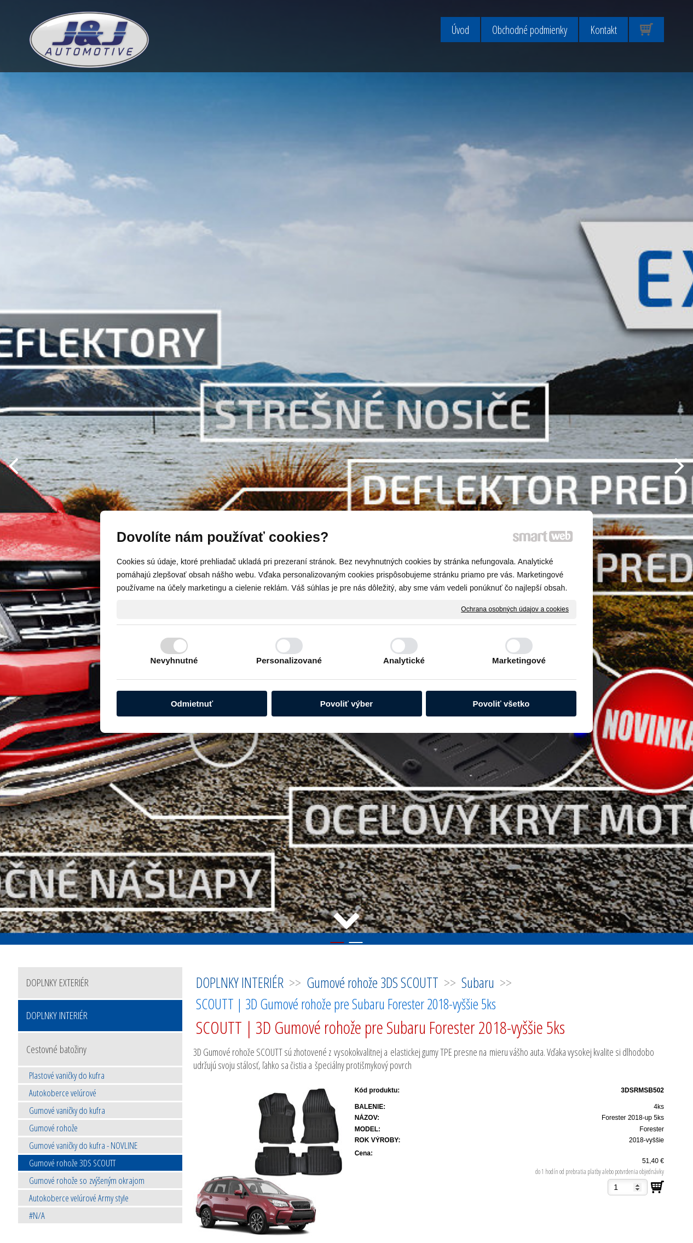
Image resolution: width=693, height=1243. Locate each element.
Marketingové (519, 660)
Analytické (404, 660)
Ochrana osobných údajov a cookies (515, 608)
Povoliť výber (346, 703)
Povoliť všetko (501, 703)
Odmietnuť (192, 703)
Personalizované (289, 660)
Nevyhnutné (174, 660)
